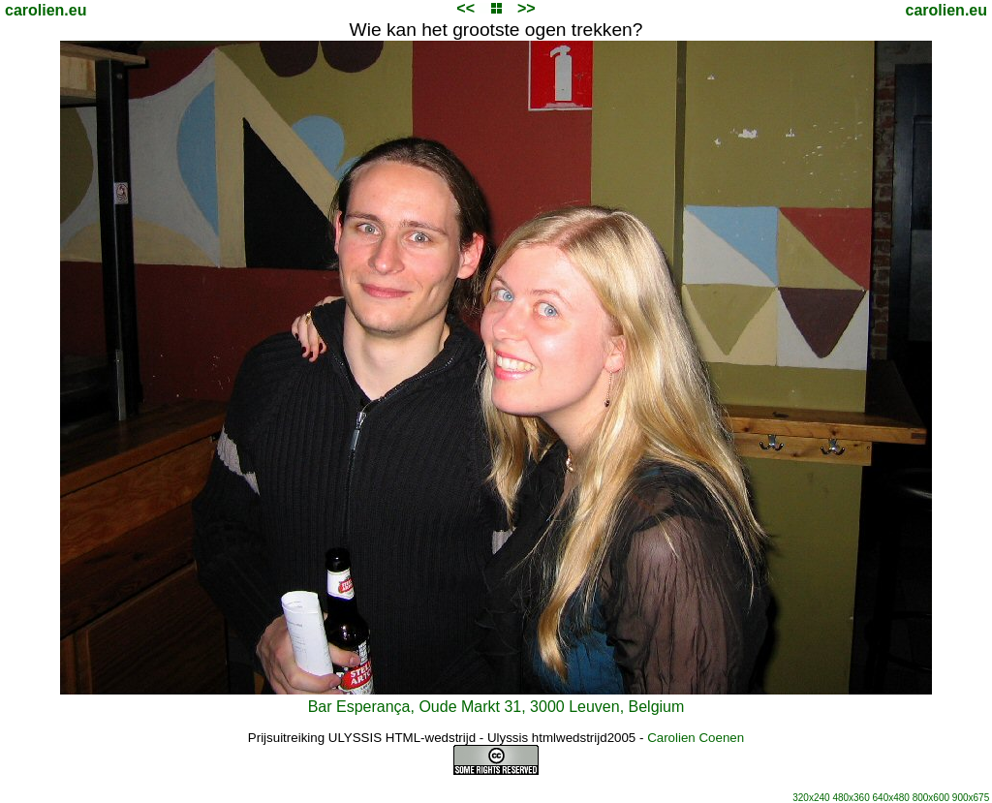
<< (465, 8)
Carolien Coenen (695, 737)
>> (526, 8)
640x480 (891, 797)
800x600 (931, 797)
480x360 (850, 797)
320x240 (810, 797)
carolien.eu (45, 10)
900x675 (970, 797)
